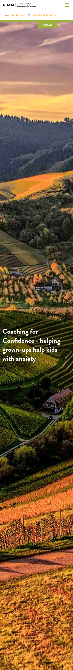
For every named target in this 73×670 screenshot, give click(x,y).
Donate (47, 25)
